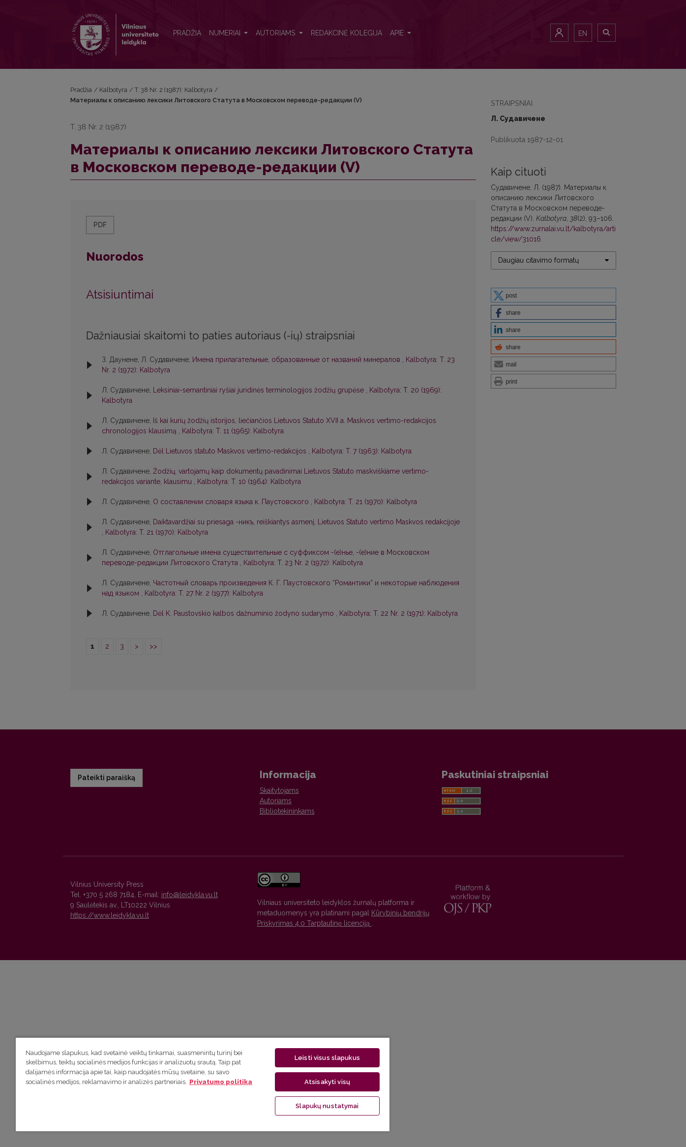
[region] (202, 1084)
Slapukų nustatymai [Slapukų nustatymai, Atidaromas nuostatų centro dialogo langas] (327, 1106)
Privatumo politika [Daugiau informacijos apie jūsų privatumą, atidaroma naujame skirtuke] (220, 1082)
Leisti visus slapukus (327, 1057)
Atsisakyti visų (327, 1082)
